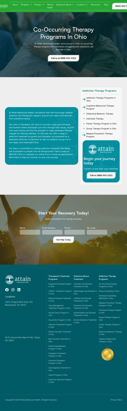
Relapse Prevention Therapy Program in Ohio (110, 304)
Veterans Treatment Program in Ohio (60, 325)
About (15, 4)
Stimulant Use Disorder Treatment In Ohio (83, 306)
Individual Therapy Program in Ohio (110, 311)
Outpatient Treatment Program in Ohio (57, 354)
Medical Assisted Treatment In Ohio (59, 299)
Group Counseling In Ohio (109, 291)
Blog (106, 4)
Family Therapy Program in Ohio (109, 325)
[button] (26, 4)
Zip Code (91, 228)
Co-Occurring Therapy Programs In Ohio (108, 285)
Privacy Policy (116, 400)
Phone (67, 228)
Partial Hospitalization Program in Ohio (57, 347)
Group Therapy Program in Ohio (109, 318)
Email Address (48, 228)
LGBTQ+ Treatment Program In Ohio (60, 292)
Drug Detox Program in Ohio (59, 320)
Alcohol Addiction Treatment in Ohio (85, 321)
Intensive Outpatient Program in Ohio (56, 361)
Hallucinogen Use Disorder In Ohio (85, 292)
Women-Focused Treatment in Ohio (59, 333)
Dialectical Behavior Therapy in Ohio (110, 333)
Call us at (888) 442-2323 (63, 58)
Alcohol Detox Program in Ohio (58, 314)
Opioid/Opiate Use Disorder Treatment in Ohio (85, 314)
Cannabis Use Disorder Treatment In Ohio (83, 285)
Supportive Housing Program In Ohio (59, 285)
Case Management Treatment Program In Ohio (59, 306)
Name (22, 228)
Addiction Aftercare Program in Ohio (60, 380)
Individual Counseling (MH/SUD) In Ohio (107, 297)
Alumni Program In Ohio (57, 375)
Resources (95, 4)
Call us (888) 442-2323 (101, 175)
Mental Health (50, 6)
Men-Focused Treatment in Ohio (59, 340)
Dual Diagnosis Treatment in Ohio (59, 369)
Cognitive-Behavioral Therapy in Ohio (107, 340)
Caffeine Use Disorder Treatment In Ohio (82, 299)
